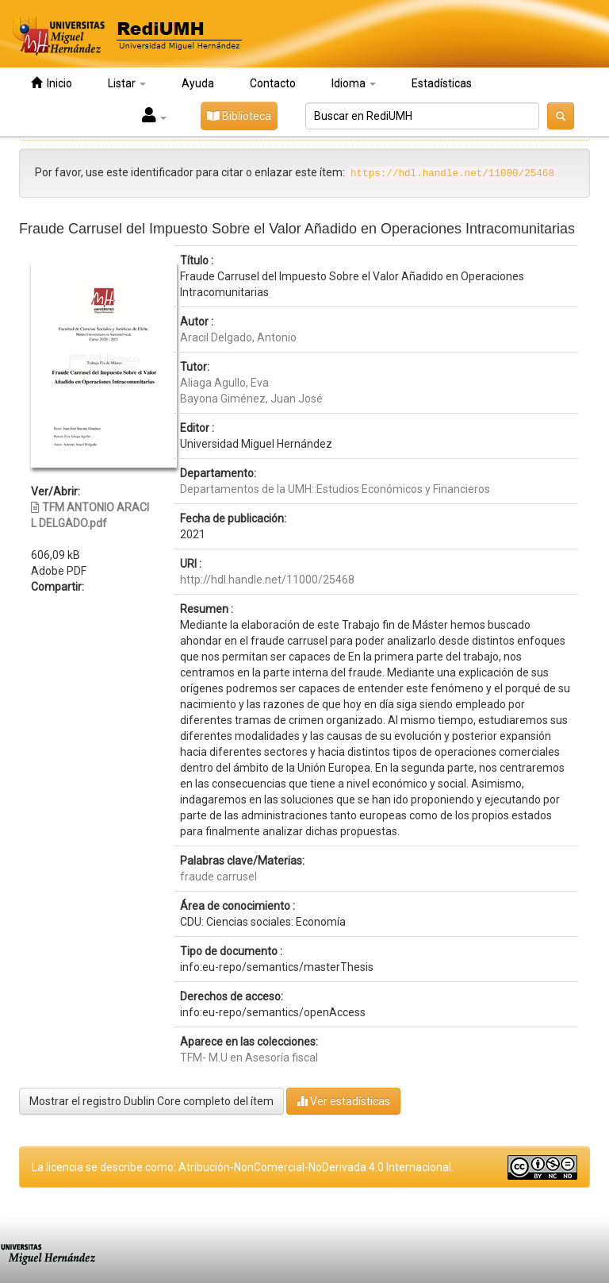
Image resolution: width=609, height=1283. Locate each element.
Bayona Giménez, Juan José (251, 398)
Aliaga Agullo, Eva (224, 382)
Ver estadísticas (343, 1101)
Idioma (353, 83)
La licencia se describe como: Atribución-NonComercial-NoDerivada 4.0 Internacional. (243, 1167)
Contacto (273, 83)
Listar (127, 83)
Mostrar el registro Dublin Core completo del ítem (151, 1101)
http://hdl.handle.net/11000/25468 (267, 579)
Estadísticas (442, 83)
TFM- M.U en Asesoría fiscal (249, 1057)
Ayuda (198, 83)
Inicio (51, 83)
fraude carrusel (218, 876)
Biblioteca (239, 116)
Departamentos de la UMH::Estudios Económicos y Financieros (335, 489)
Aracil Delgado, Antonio (238, 337)
